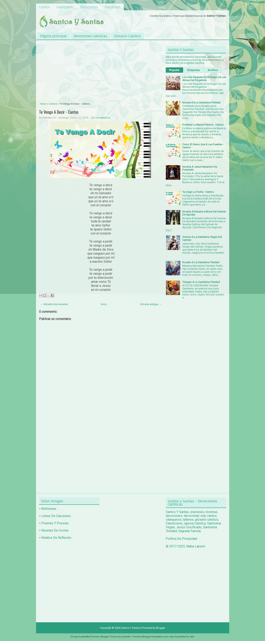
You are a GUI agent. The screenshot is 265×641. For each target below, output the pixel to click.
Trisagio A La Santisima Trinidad (201, 282)
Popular (174, 70)
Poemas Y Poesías (55, 523)
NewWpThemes (90, 636)
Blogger (160, 627)
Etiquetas (193, 70)
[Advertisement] (101, 71)
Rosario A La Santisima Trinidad (200, 262)
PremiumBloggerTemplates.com (150, 636)
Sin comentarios (100, 117)
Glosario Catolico (127, 36)
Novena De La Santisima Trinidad (201, 102)
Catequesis (64, 7)
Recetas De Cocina (54, 530)
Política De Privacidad (181, 539)
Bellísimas (48, 509)
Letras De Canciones (56, 516)
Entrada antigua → (151, 304)
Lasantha (126, 636)
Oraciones (112, 7)
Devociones (89, 7)
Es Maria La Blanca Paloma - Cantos (203, 124)
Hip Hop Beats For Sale (182, 636)
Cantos (44, 7)
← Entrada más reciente (54, 304)
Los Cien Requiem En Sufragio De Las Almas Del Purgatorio (204, 79)
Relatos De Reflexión (56, 538)
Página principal (53, 36)
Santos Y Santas (130, 627)
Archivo (213, 70)
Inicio (43, 103)
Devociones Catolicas (90, 36)
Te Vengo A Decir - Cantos (58, 112)
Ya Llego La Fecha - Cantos (198, 191)
